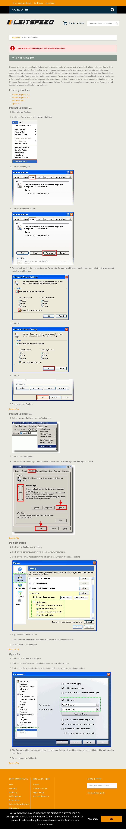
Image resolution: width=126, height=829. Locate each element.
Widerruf (13, 788)
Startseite (16, 37)
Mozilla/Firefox (18, 100)
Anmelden (49, 3)
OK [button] (111, 819)
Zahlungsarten (15, 796)
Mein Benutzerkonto (22, 3)
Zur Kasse (38, 3)
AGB (11, 784)
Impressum (14, 808)
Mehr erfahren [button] (45, 824)
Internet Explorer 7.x (20, 94)
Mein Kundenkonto (41, 796)
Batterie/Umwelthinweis (19, 804)
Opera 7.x (16, 103)
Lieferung (13, 792)
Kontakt (36, 784)
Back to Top (14, 409)
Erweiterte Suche (40, 788)
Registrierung (38, 792)
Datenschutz (14, 800)
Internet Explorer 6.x (20, 97)
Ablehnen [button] (93, 819)
